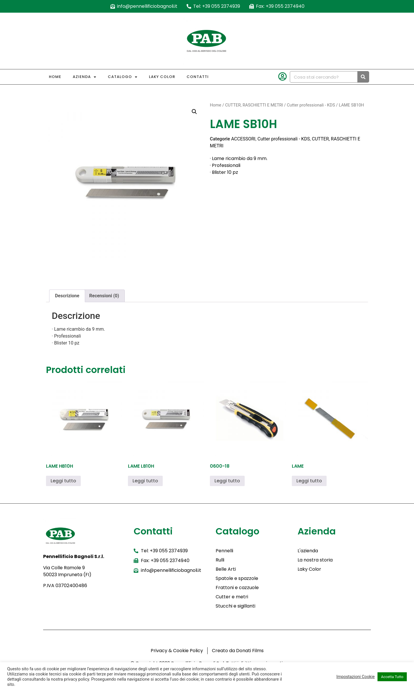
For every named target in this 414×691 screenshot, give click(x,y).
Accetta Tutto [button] (392, 677)
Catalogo (122, 77)
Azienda (84, 77)
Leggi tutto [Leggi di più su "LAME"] (309, 480)
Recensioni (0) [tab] (104, 295)
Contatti (198, 76)
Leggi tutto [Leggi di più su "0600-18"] (227, 480)
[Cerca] (363, 76)
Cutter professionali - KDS (311, 105)
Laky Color (162, 76)
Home (55, 76)
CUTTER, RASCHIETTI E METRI (254, 105)
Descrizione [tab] (67, 295)
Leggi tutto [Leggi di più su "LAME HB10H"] (63, 480)
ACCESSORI (243, 139)
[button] (194, 111)
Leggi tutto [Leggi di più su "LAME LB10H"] (145, 480)
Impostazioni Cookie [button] (355, 676)
